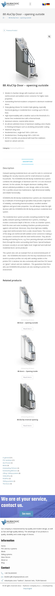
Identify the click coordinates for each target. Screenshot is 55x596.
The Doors (6, 484)
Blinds (5, 465)
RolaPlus (6, 478)
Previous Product (11, 30)
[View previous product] (4, 30)
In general (6, 458)
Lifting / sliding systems (10, 473)
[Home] (3, 18)
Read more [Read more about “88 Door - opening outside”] (27, 329)
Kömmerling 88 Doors (17, 148)
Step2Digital (27, 588)
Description (27, 162)
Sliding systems (8, 481)
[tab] (27, 161)
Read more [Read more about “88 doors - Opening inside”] (27, 377)
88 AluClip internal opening (27, 420)
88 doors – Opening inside (28, 371)
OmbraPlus (6, 476)
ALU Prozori (7, 463)
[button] (30, 4)
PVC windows (7, 460)
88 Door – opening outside (27, 323)
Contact (5, 568)
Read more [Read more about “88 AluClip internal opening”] (27, 426)
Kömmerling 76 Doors (10, 468)
